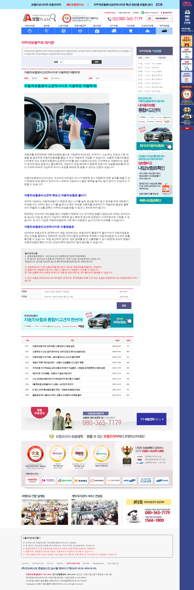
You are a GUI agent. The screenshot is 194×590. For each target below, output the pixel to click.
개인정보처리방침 (73, 563)
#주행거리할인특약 (99, 51)
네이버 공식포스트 (149, 12)
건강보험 (114, 25)
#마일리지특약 (84, 51)
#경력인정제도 (72, 51)
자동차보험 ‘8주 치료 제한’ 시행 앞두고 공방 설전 (53, 346)
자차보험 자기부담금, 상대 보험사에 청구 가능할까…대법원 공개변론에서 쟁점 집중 (68, 368)
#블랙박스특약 (41, 51)
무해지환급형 (80, 25)
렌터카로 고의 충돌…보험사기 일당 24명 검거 (52, 373)
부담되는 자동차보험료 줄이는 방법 (58, 297)
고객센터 (135, 12)
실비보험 (97, 25)
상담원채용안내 (98, 563)
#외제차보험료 (42, 54)
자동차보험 (164, 25)
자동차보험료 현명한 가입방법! (57, 292)
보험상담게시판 (124, 12)
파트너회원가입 (113, 563)
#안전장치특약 (54, 54)
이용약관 (59, 563)
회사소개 (25, 563)
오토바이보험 (147, 25)
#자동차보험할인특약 (56, 51)
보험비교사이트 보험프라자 (46, 4)
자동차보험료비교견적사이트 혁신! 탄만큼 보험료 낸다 (123, 4)
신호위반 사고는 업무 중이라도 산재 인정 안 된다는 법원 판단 (58, 352)
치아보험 (131, 25)
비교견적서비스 (110, 12)
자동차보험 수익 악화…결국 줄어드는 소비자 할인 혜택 (56, 357)
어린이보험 (30, 25)
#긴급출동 (124, 51)
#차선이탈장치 (67, 54)
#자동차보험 (29, 51)
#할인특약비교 (114, 51)
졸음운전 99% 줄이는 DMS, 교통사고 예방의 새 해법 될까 (56, 395)
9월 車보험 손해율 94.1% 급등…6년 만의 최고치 (52, 384)
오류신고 (50, 563)
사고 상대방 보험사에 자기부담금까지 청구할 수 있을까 (56, 379)
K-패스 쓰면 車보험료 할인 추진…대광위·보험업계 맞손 (56, 390)
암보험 (46, 25)
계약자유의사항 (37, 563)
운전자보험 (63, 25)
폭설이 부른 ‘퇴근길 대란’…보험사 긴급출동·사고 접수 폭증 (58, 362)
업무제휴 (86, 563)
